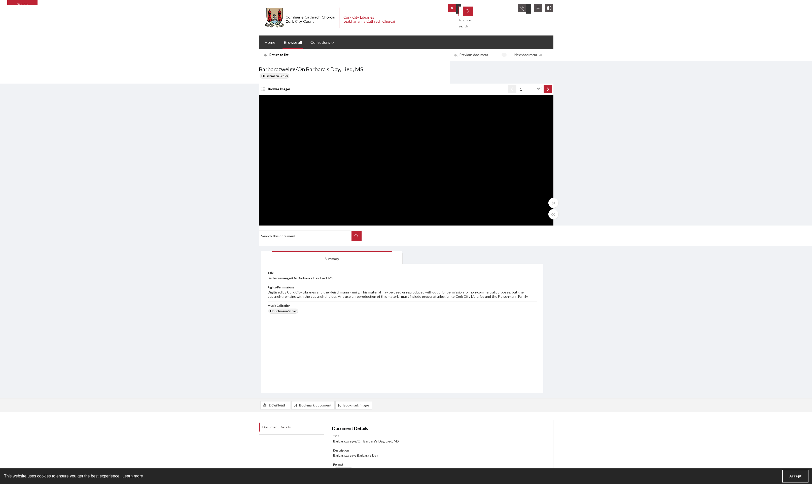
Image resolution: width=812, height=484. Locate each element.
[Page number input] (428, 94)
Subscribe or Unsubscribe (428, 410)
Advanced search (464, 18)
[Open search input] (510, 9)
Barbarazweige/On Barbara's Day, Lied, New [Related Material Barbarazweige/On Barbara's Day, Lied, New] (436, 322)
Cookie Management (351, 447)
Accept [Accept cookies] (795, 476)
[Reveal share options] (523, 9)
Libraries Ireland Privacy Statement (282, 422)
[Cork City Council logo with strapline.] (329, 18)
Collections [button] (322, 42)
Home (269, 42)
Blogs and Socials (348, 410)
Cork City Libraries (349, 440)
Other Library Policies (273, 434)
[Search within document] (548, 71)
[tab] (482, 95)
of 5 (441, 94)
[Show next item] (449, 94)
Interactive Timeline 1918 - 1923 (359, 416)
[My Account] (536, 9)
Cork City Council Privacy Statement (283, 416)
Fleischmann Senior (274, 76)
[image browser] (278, 94)
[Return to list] (281, 55)
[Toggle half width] (455, 219)
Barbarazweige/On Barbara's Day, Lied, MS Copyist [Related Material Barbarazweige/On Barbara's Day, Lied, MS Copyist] (369, 322)
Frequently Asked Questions (278, 447)
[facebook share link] (352, 456)
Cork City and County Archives (357, 428)
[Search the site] (474, 9)
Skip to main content (22, 3)
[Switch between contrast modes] (548, 9)
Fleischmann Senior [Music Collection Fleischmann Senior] (480, 169)
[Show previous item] (414, 94)
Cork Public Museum (351, 434)
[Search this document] (496, 71)
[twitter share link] (341, 456)
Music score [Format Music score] (344, 307)
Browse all (293, 42)
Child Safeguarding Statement (279, 428)
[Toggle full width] (455, 208)
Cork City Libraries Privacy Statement (283, 410)
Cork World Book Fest (352, 422)
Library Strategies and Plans (277, 440)
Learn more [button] (132, 476)
